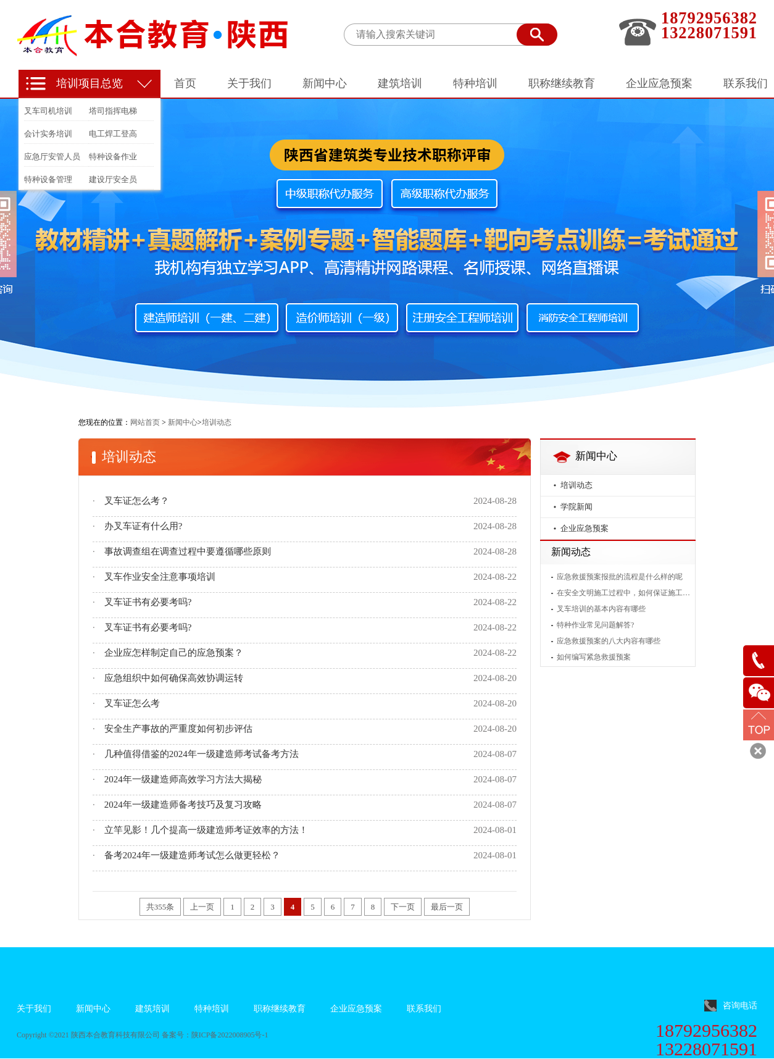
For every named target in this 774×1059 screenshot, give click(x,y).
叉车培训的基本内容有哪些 (601, 609)
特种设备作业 (113, 156)
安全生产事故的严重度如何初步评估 (178, 729)
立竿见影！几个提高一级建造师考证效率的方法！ (206, 830)
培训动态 (576, 485)
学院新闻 (576, 506)
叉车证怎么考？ (136, 501)
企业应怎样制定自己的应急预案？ (173, 653)
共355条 (160, 906)
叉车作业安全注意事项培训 (159, 577)
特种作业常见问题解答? (595, 625)
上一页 (202, 906)
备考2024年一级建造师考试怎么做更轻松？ (192, 855)
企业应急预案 (584, 528)
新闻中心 (183, 422)
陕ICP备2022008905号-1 (229, 1035)
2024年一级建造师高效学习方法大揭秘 (183, 779)
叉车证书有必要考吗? (148, 602)
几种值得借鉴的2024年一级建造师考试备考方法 (201, 754)
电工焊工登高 (113, 133)
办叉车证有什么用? (143, 526)
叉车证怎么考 (132, 703)
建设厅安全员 (113, 179)
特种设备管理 (48, 179)
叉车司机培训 (48, 110)
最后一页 (447, 906)
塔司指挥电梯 (113, 110)
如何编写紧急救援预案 (594, 657)
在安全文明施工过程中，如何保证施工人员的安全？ (623, 592)
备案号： (176, 1035)
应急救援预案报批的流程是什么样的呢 (620, 576)
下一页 (403, 906)
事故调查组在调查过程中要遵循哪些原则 (187, 551)
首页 (185, 83)
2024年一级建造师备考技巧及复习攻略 (183, 805)
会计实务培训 (48, 133)
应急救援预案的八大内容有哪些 (608, 641)
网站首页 (145, 422)
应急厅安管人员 (52, 156)
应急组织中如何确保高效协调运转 (173, 678)
